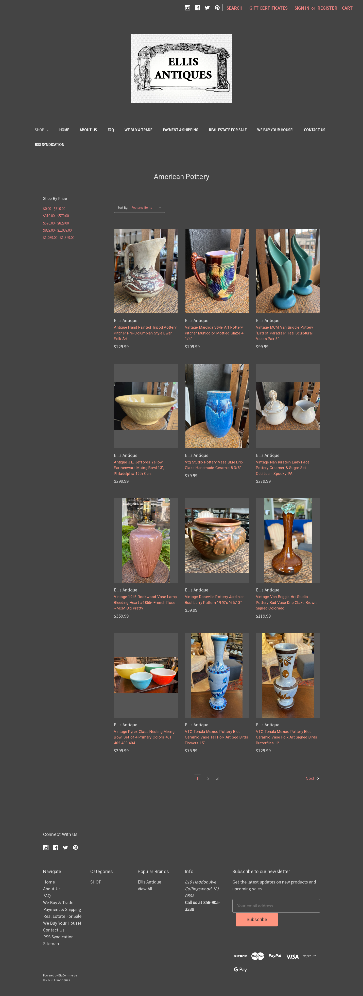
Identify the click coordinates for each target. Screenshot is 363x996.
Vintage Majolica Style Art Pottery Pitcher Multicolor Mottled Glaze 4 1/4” (214, 333)
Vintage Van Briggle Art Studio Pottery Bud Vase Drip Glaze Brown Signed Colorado (286, 603)
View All (145, 889)
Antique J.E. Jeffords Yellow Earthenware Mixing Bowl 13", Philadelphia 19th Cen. (139, 468)
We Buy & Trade (138, 129)
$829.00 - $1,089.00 (57, 230)
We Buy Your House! (275, 129)
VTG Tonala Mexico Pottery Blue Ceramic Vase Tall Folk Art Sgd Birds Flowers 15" (216, 737)
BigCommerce (67, 975)
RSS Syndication (49, 144)
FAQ (111, 129)
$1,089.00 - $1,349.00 (58, 237)
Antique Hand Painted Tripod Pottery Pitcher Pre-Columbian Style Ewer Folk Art (145, 333)
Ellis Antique (149, 882)
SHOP (42, 129)
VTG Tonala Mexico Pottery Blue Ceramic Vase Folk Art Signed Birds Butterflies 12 (286, 737)
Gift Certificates (268, 8)
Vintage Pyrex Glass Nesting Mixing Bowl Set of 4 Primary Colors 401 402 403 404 (144, 737)
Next (312, 778)
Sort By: (123, 207)
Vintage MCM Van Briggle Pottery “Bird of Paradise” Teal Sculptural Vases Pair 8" (284, 333)
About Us (88, 129)
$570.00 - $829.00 (56, 223)
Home (64, 129)
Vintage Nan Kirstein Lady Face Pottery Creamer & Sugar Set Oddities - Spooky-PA (283, 468)
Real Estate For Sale (228, 129)
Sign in (302, 8)
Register (327, 8)
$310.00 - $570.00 (56, 215)
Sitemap (51, 943)
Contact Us (314, 129)
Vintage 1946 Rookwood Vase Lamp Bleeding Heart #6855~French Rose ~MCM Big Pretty (145, 603)
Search (234, 8)
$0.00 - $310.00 (54, 208)
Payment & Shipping (180, 129)
